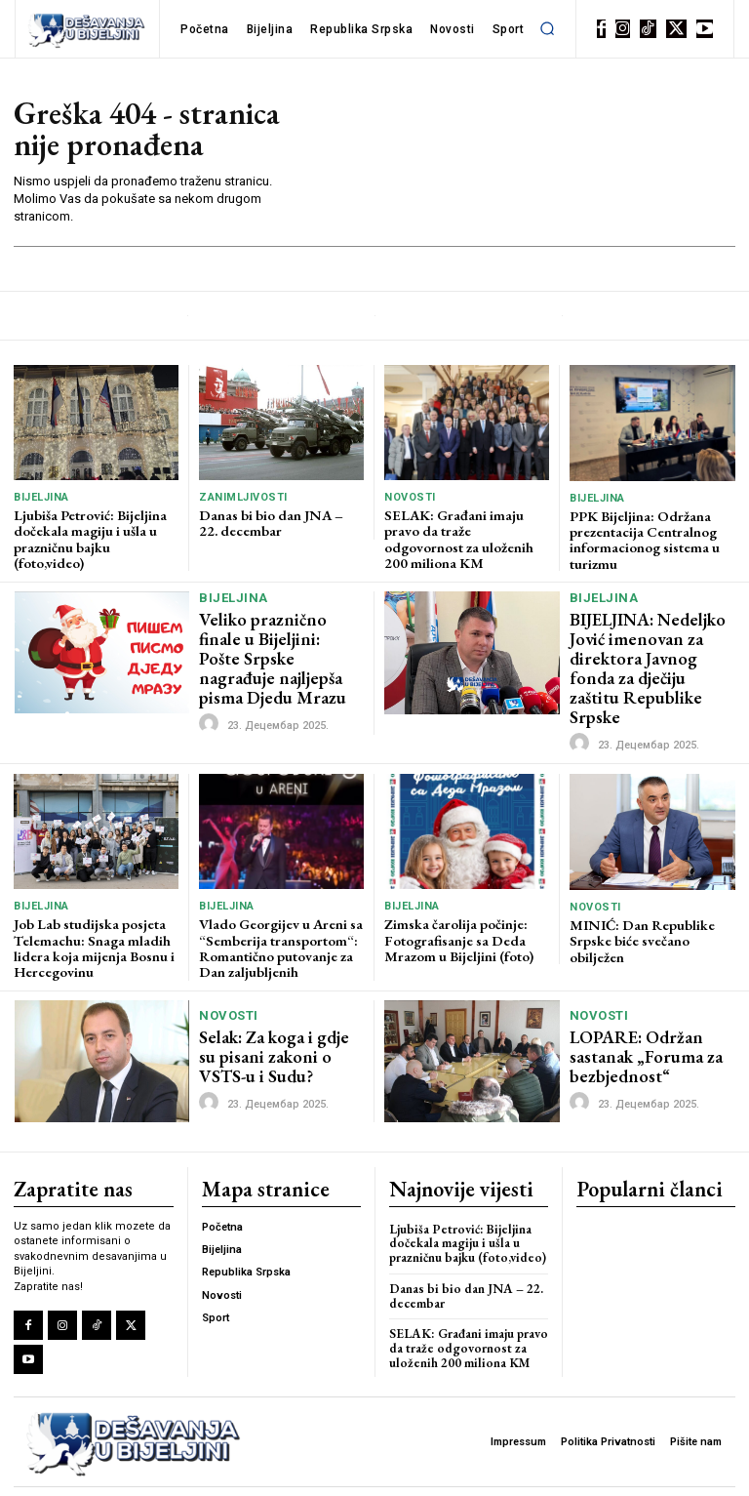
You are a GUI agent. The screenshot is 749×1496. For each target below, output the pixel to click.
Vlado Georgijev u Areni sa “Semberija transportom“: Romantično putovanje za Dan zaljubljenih (279, 916)
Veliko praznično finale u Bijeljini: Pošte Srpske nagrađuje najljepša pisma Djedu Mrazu (279, 644)
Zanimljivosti (243, 497)
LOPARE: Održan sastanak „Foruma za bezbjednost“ (639, 1023)
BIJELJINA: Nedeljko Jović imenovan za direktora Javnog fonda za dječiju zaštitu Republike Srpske (649, 651)
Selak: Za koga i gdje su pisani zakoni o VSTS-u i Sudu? (279, 1023)
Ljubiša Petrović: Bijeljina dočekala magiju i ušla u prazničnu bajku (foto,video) (89, 536)
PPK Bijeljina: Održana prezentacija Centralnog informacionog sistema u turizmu (642, 537)
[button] (547, 28)
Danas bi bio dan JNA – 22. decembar (278, 521)
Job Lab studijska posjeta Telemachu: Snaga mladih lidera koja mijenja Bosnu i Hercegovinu (92, 916)
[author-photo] (211, 697)
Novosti (410, 497)
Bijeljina (41, 497)
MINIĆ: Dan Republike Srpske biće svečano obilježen (640, 910)
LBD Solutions (344, 1475)
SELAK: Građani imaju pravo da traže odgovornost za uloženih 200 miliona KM (466, 529)
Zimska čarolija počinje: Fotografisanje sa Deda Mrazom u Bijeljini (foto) (457, 909)
